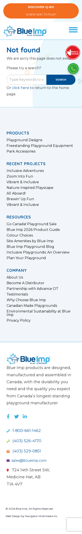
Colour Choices (20, 235)
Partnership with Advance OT (32, 289)
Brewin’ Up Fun (20, 199)
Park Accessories (21, 151)
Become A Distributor (25, 283)
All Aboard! (16, 193)
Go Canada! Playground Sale (32, 224)
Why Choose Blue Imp (26, 300)
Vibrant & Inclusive (23, 182)
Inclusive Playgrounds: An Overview (38, 252)
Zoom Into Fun (20, 176)
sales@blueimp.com (27, 460)
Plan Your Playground (26, 258)
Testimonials (17, 294)
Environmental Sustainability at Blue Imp (38, 313)
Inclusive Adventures (25, 171)
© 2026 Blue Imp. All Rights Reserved (29, 508)
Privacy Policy (19, 320)
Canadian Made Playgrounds (32, 305)
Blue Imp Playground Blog (30, 247)
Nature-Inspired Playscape (30, 188)
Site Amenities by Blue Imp (30, 241)
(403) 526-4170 (24, 440)
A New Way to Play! (41, 10)
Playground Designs (24, 140)
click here (20, 88)
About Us (15, 277)
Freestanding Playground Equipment (40, 146)
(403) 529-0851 (24, 451)
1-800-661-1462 (24, 430)
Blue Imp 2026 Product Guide (33, 230)
